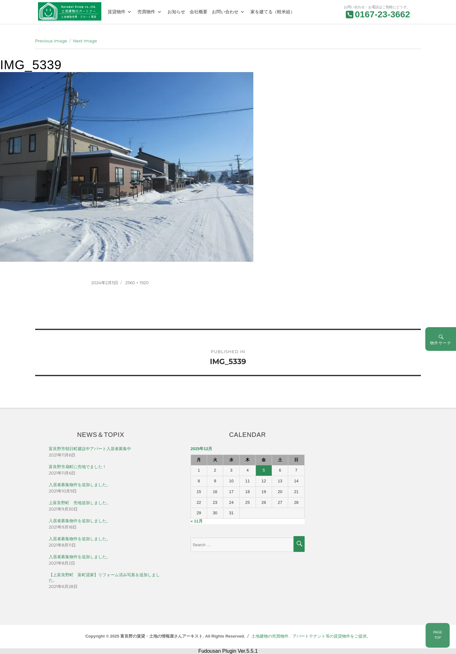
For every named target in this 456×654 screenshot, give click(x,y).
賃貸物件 (116, 12)
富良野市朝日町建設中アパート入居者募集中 (90, 448)
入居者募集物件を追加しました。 (80, 484)
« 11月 (197, 521)
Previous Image (51, 40)
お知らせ (176, 12)
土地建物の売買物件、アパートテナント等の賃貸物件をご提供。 (311, 636)
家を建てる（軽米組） (272, 12)
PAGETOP (437, 635)
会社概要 (198, 12)
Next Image (85, 40)
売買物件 (146, 12)
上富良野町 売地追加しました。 (80, 502)
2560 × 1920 (137, 282)
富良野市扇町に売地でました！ (77, 466)
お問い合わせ (225, 12)
